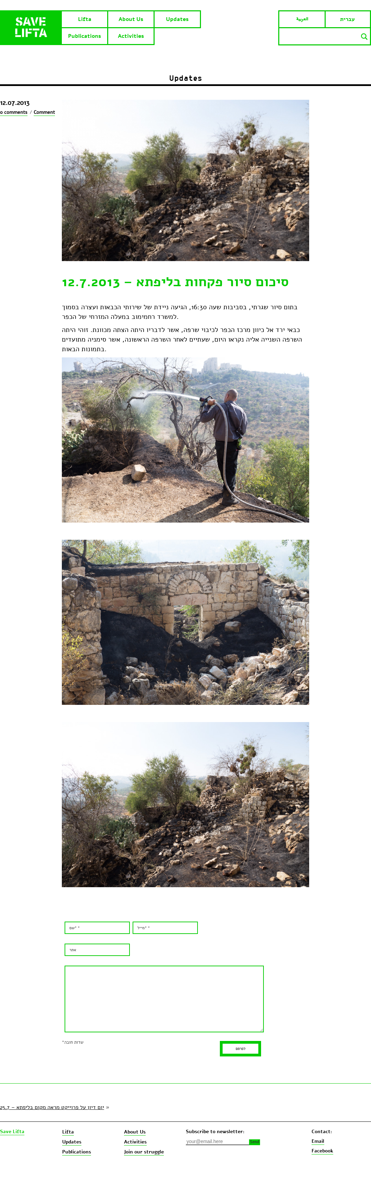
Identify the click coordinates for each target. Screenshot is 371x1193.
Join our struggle (144, 1152)
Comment (44, 112)
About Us (131, 19)
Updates (177, 19)
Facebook (322, 1151)
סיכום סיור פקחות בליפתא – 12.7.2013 (175, 281)
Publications (84, 36)
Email (318, 1141)
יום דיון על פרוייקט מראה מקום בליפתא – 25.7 (52, 1107)
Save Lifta (12, 1132)
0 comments (13, 112)
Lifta (84, 19)
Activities (131, 36)
